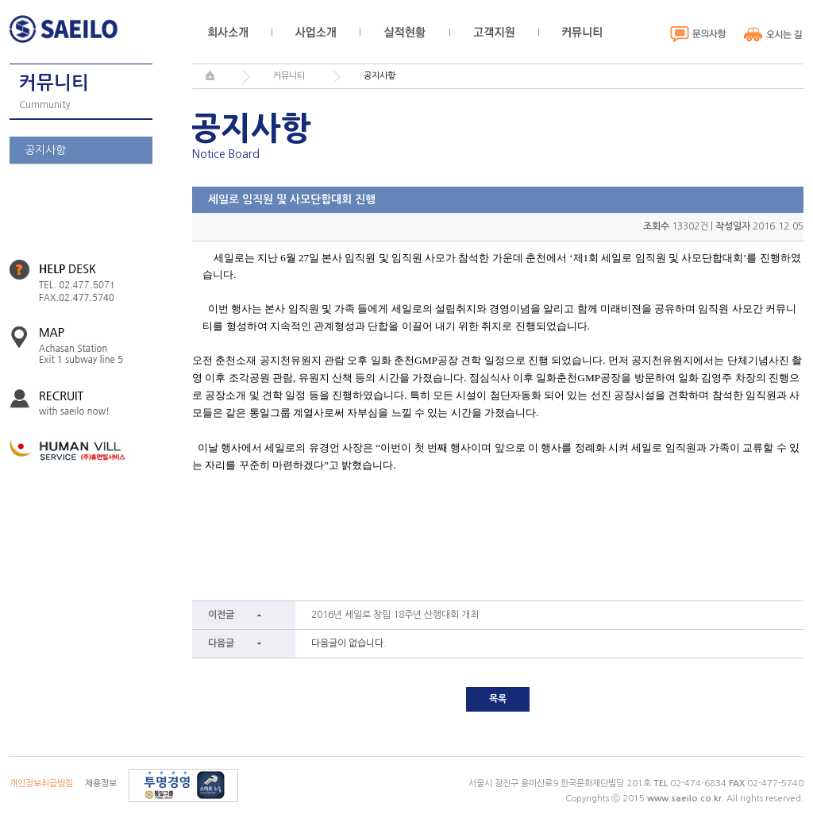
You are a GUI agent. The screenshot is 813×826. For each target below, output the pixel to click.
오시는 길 (773, 34)
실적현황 (404, 32)
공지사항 (45, 150)
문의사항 (698, 34)
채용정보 (101, 783)
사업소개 (315, 32)
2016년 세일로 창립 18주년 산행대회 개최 (395, 615)
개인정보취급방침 (41, 783)
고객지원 (493, 32)
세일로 (67, 29)
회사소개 (228, 32)
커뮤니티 (582, 32)
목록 (498, 699)
